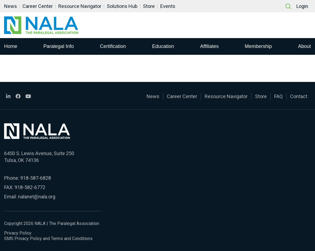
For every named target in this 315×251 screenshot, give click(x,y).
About (304, 46)
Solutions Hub (122, 6)
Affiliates (209, 46)
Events (167, 6)
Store (149, 6)
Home (10, 46)
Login (302, 6)
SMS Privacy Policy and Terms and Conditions (48, 238)
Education (163, 46)
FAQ (278, 96)
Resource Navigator (79, 6)
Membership (258, 46)
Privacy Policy (17, 233)
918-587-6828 (35, 178)
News (10, 6)
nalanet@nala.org (36, 196)
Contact (298, 96)
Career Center (37, 6)
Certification (113, 46)
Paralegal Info (58, 46)
